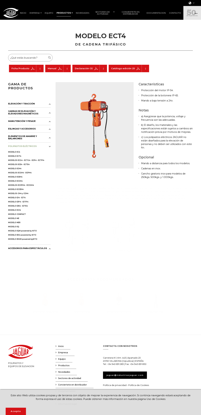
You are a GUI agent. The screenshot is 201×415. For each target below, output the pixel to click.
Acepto (16, 411)
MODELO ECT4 (14, 162)
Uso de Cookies (170, 399)
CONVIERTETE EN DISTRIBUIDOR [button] (130, 13)
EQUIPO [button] (49, 13)
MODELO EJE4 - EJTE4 (18, 212)
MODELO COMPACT (17, 220)
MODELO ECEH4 (15, 183)
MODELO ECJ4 (14, 216)
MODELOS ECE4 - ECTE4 (18, 170)
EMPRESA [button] (35, 13)
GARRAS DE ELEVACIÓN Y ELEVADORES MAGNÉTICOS (23, 118)
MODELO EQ (13, 233)
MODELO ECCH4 (15, 187)
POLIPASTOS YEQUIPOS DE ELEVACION (21, 362)
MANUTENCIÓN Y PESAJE (22, 127)
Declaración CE (91, 74)
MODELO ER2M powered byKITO (22, 245)
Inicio (61, 352)
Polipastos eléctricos (95, 24)
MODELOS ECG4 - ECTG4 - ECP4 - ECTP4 (26, 166)
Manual (59, 74)
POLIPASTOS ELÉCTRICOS (22, 152)
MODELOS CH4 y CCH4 (18, 199)
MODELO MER (14, 228)
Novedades (64, 378)
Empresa (63, 358)
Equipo (62, 365)
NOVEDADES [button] (82, 13)
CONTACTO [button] (175, 13)
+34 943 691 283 (115, 370)
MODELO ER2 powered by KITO (22, 241)
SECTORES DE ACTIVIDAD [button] (102, 13)
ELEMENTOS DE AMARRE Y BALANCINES (22, 143)
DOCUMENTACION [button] (156, 13)
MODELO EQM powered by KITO (22, 237)
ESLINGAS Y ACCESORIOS (22, 135)
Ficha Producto (27, 74)
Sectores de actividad (69, 384)
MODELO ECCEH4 (15, 195)
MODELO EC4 (14, 158)
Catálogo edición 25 (130, 74)
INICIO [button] (23, 13)
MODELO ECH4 (14, 174)
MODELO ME (13, 224)
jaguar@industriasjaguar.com (128, 381)
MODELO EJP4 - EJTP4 (18, 208)
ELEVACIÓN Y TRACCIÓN (21, 110)
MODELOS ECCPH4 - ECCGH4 (21, 191)
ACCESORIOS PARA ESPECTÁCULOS (27, 254)
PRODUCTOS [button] (64, 13)
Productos (78, 24)
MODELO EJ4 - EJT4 (16, 204)
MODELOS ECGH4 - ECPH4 (19, 179)
